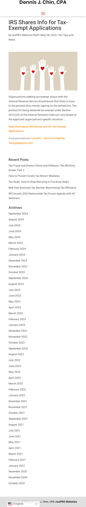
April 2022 (15, 378)
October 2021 (17, 413)
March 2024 (16, 243)
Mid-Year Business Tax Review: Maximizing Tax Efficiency (42, 188)
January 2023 (17, 325)
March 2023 (16, 313)
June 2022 (15, 366)
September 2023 (18, 278)
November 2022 (18, 337)
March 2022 (16, 384)
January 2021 (17, 466)
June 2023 (15, 296)
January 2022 (17, 395)
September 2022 (18, 349)
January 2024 (17, 255)
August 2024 (16, 220)
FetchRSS (35, 138)
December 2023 (18, 261)
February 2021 (17, 460)
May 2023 (14, 302)
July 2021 (14, 431)
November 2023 (18, 267)
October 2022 (17, 343)
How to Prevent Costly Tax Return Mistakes (34, 176)
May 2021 (14, 442)
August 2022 (16, 354)
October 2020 (17, 483)
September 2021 (18, 419)
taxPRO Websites (66, 502)
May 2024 (14, 237)
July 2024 (14, 225)
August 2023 (16, 284)
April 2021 (15, 448)
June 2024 (15, 231)
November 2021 (18, 407)
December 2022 (18, 331)
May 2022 (14, 372)
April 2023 (15, 307)
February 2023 (17, 319)
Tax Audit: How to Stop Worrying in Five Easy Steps (39, 182)
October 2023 (17, 272)
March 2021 (16, 454)
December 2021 (18, 401)
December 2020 (18, 472)
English (15, 504)
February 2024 (17, 249)
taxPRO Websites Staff (25, 35)
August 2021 (16, 425)
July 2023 (14, 290)
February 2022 (17, 389)
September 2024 (18, 214)
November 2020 (18, 477)
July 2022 (14, 360)
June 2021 (15, 436)
